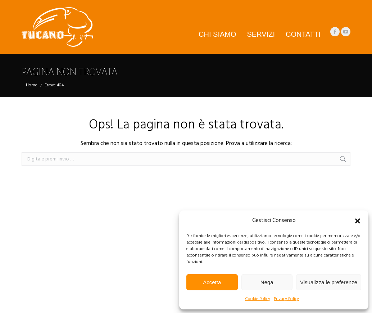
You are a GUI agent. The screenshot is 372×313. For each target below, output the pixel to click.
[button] (357, 220)
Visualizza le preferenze (328, 282)
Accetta (212, 282)
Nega (266, 282)
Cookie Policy (257, 299)
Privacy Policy (286, 299)
